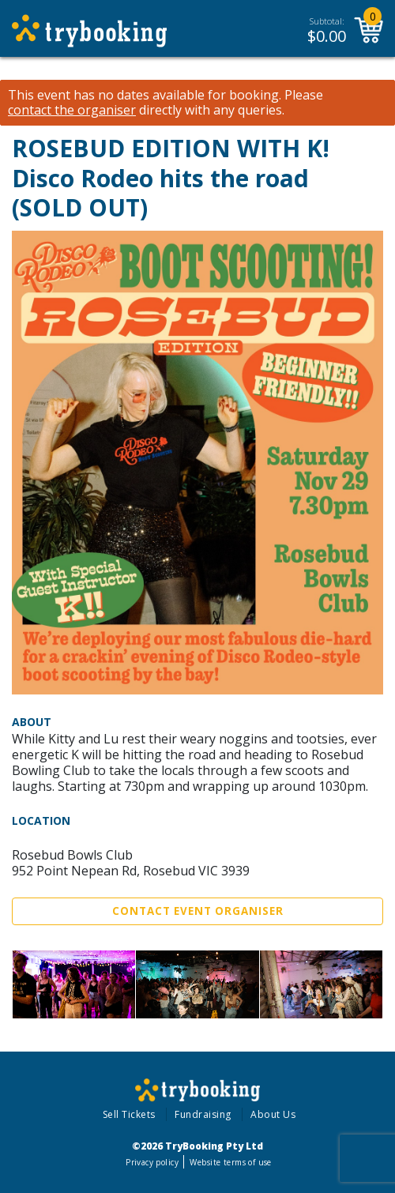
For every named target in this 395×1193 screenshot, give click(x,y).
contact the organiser (72, 110)
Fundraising (203, 1114)
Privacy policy (152, 1162)
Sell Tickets (129, 1114)
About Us (272, 1114)
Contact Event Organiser (198, 911)
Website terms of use (230, 1162)
